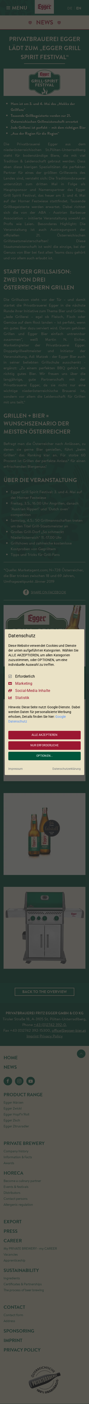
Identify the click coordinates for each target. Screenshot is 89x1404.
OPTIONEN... (44, 755)
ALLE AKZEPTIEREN (45, 735)
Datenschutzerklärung (66, 768)
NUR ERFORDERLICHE (44, 745)
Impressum (15, 768)
